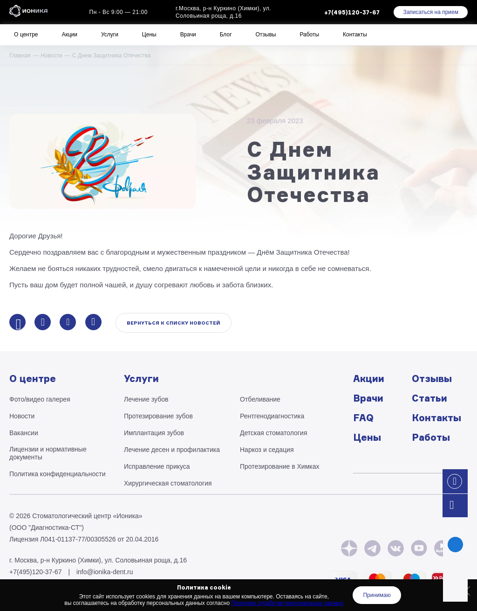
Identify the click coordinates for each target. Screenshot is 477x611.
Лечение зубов (146, 399)
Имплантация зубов (154, 433)
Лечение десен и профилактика (172, 449)
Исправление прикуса (157, 466)
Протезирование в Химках (280, 466)
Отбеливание (260, 399)
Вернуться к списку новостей (173, 323)
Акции (69, 34)
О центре (26, 34)
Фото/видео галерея (39, 399)
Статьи (429, 398)
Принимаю (376, 595)
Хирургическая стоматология (168, 483)
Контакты (355, 34)
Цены (149, 34)
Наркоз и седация (266, 449)
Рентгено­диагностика (272, 416)
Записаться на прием (430, 12)
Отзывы (266, 34)
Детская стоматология (273, 433)
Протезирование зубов (158, 416)
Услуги (109, 34)
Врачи (188, 34)
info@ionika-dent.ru (104, 572)
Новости (51, 55)
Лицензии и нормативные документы (48, 453)
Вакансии (23, 433)
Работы (309, 34)
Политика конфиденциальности (57, 474)
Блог (226, 34)
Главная (20, 55)
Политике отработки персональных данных (287, 603)
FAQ (363, 418)
